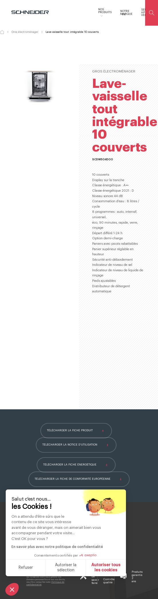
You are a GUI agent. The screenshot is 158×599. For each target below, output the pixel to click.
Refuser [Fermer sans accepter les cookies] (26, 568)
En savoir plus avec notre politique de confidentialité (57, 547)
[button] (12, 589)
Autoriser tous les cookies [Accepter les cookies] (106, 567)
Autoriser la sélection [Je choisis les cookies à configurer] (65, 567)
